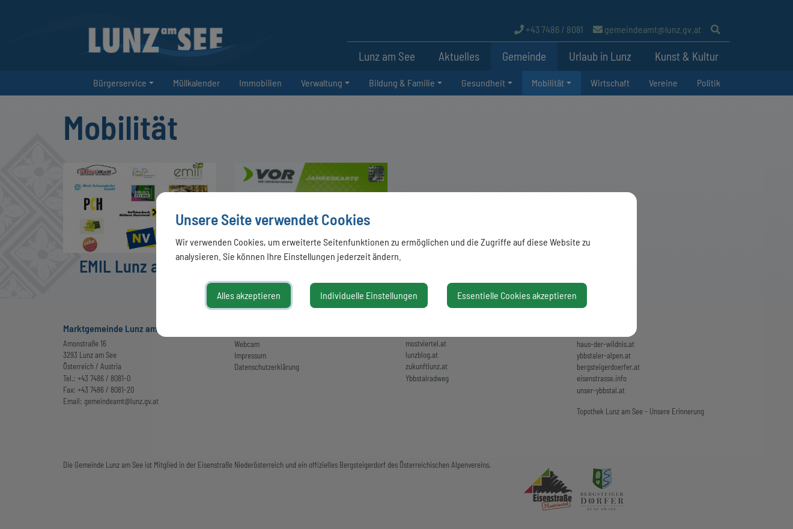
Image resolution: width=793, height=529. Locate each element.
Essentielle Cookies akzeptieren (517, 295)
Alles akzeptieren (249, 295)
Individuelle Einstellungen (369, 295)
